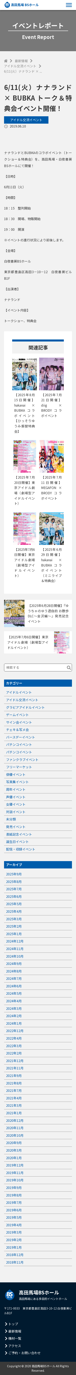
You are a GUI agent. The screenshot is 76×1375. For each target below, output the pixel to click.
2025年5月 (14, 903)
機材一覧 (14, 1338)
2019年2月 (14, 1239)
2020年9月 (14, 1142)
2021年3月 (14, 1105)
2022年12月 (15, 1030)
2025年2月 (14, 926)
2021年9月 (14, 1075)
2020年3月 (14, 1150)
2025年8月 (14, 881)
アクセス (14, 1345)
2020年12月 (15, 1120)
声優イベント (16, 796)
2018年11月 (15, 1262)
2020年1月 (14, 1157)
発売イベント (16, 826)
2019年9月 (14, 1187)
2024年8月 (14, 971)
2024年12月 (15, 941)
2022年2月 (14, 1053)
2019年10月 (15, 1180)
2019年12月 (15, 1165)
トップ (13, 1323)
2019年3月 (14, 1232)
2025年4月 (14, 911)
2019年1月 (14, 1247)
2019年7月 (14, 1202)
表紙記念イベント (19, 834)
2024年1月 (14, 1023)
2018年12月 (15, 1254)
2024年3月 (14, 1008)
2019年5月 (14, 1217)
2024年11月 (15, 948)
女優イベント (16, 804)
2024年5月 (14, 993)
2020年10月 (15, 1135)
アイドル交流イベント (20, 65)
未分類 (11, 819)
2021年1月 (14, 1112)
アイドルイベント (19, 692)
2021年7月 (14, 1090)
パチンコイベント (19, 744)
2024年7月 (14, 978)
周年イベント (16, 789)
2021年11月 (15, 1068)
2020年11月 (15, 1127)
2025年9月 (14, 874)
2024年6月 (14, 986)
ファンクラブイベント (22, 759)
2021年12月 (15, 1060)
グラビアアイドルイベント (25, 707)
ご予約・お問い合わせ (24, 1352)
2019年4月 (14, 1224)
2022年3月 (14, 1045)
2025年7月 (14, 888)
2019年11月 (15, 1172)
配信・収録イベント (20, 849)
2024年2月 (14, 1015)
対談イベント (16, 811)
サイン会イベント (19, 722)
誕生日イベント (17, 841)
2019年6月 (14, 1210)
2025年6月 (14, 896)
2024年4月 (14, 1000)
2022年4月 (14, 1038)
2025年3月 (14, 918)
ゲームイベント (17, 714)
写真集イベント (17, 781)
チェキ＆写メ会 (17, 729)
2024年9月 (14, 963)
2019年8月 (14, 1195)
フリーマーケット (19, 766)
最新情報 (21, 60)
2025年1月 (14, 933)
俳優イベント (16, 774)
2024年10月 (15, 956)
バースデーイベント (20, 737)
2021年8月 (14, 1083)
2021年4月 (14, 1098)
